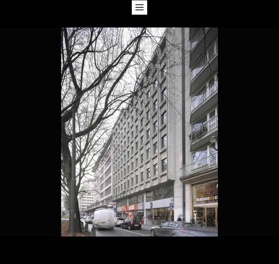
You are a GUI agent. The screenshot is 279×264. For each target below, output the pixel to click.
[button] (139, 7)
